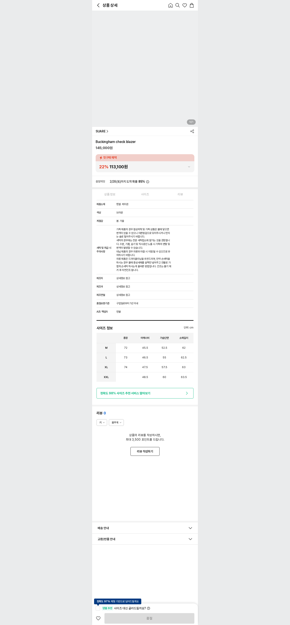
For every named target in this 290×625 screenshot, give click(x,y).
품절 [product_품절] (149, 618)
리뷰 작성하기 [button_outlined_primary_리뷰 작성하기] (145, 451)
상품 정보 (109, 194)
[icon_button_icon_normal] (98, 5)
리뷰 (180, 194)
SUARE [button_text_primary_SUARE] (102, 131)
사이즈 (145, 194)
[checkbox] (98, 608)
